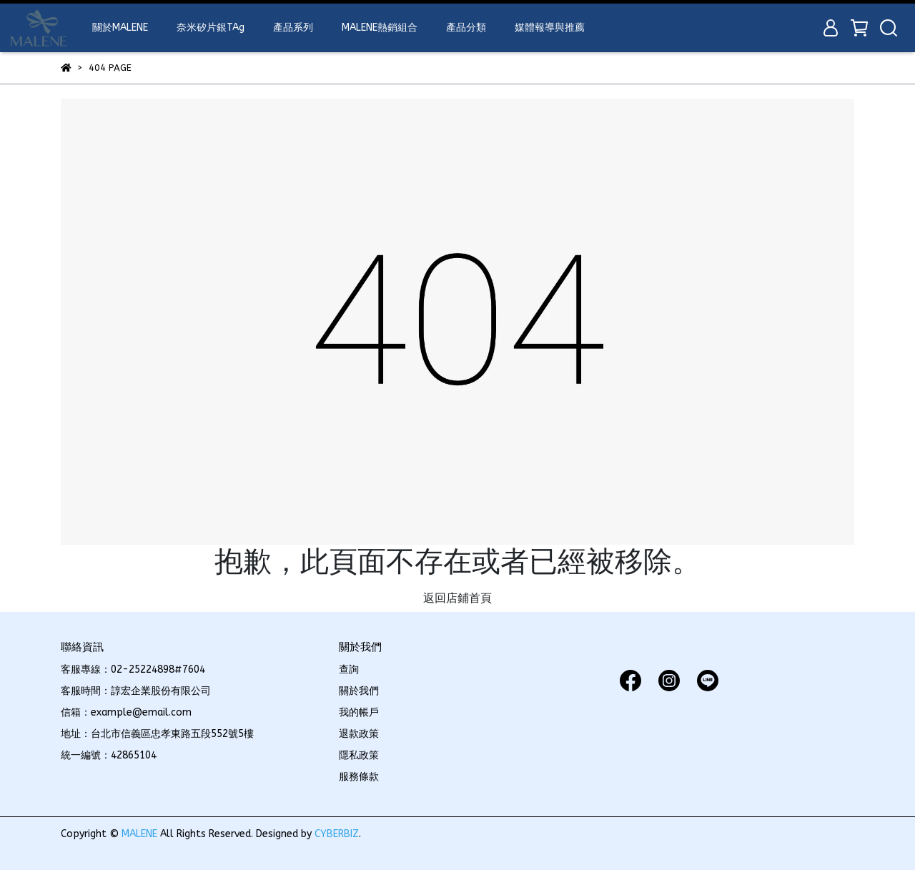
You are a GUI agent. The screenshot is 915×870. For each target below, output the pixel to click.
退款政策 (359, 734)
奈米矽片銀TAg (210, 27)
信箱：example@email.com (126, 712)
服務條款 (359, 777)
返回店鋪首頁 (457, 598)
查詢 (349, 669)
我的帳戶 (359, 712)
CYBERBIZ (337, 834)
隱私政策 (359, 755)
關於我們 (359, 691)
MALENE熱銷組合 (379, 27)
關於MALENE (120, 27)
